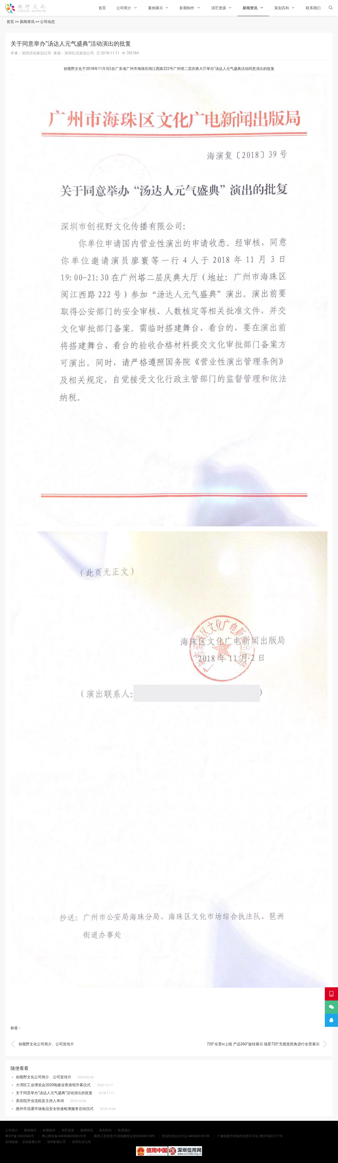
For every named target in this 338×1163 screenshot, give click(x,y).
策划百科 (281, 8)
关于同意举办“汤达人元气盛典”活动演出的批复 (54, 1093)
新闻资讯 (250, 8)
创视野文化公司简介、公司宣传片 (42, 1044)
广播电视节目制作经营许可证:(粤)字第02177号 (250, 1136)
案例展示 (155, 8)
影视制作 (187, 8)
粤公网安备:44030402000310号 (64, 1136)
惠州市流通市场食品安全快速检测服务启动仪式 (54, 1109)
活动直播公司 (31, 1142)
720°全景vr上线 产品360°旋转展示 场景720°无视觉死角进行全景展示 (267, 1044)
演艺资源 (218, 8)
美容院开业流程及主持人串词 (40, 1101)
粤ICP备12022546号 (19, 1136)
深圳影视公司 (56, 1142)
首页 (102, 8)
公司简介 (123, 8)
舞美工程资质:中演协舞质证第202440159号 (124, 1136)
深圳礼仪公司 (81, 1142)
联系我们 (313, 8)
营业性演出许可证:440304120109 (185, 1136)
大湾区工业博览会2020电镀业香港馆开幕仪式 (53, 1085)
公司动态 (47, 22)
